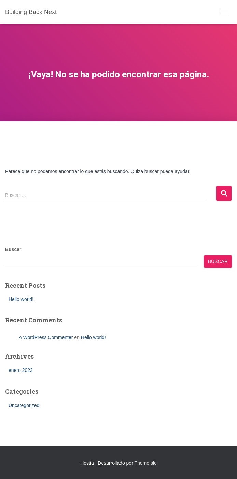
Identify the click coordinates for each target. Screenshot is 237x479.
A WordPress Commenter (46, 337)
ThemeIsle (145, 463)
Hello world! (21, 299)
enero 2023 (21, 370)
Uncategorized (24, 405)
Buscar (13, 249)
